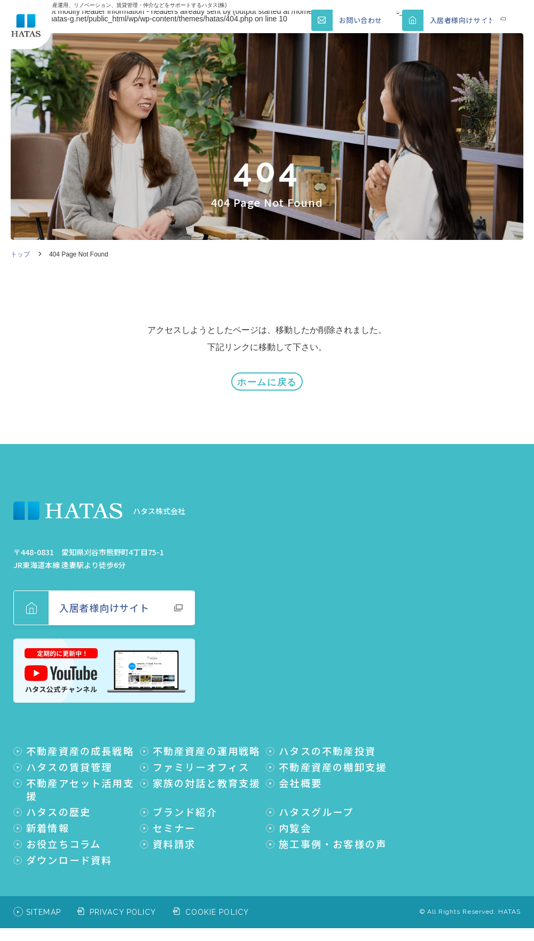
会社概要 (300, 777)
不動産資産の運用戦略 (207, 744)
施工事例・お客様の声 (333, 837)
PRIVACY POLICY (123, 906)
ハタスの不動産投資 (327, 744)
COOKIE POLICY (217, 906)
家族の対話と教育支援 (207, 777)
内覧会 (295, 821)
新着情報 (47, 821)
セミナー (174, 821)
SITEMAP (43, 906)
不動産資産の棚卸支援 (333, 761)
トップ (20, 254)
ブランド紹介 (185, 805)
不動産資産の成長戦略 (80, 744)
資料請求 (174, 837)
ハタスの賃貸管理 (69, 761)
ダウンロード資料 (69, 853)
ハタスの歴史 (58, 805)
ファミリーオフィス (201, 761)
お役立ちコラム (63, 837)
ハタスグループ (316, 805)
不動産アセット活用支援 (80, 783)
